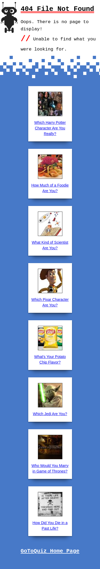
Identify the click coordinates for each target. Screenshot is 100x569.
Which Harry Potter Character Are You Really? (50, 128)
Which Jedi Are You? (50, 414)
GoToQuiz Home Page (50, 551)
